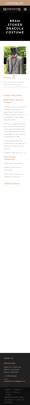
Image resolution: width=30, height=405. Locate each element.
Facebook (8, 389)
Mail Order (9, 170)
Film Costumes (12, 82)
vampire (18, 85)
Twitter (8, 392)
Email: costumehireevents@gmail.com (14, 3)
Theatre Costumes (10, 85)
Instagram (17, 389)
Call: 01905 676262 (12, 2)
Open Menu (25, 9)
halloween (21, 82)
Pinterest (16, 392)
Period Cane (19, 163)
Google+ (8, 394)
